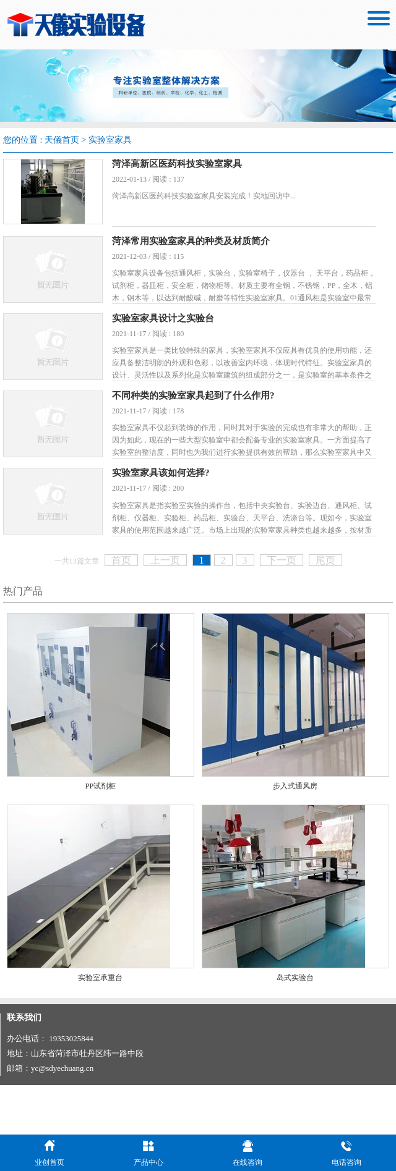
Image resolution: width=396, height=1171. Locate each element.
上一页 (165, 609)
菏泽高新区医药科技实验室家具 (194, 164)
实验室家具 (110, 140)
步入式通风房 (295, 835)
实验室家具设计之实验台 (180, 337)
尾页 (325, 609)
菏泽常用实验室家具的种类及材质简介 (208, 250)
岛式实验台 (295, 1026)
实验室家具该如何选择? (178, 512)
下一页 (281, 609)
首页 (121, 609)
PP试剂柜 (100, 835)
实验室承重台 (100, 1026)
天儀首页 (62, 140)
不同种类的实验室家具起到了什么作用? (210, 424)
